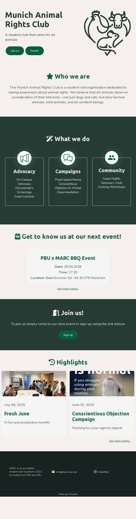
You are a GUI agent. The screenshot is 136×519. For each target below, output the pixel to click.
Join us (15, 51)
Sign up (68, 335)
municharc (101, 472)
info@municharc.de (64, 472)
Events (34, 51)
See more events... (68, 289)
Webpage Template (68, 494)
